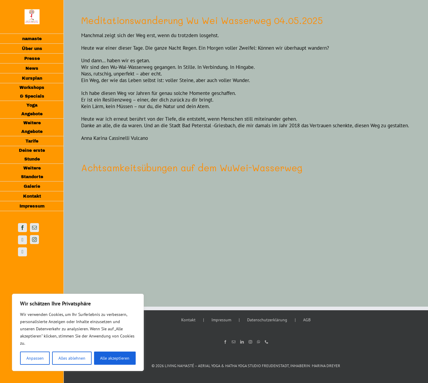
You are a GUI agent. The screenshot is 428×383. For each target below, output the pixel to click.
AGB (307, 320)
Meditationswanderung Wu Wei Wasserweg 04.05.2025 (202, 20)
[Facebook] (225, 342)
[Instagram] (250, 342)
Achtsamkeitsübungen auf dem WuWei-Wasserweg (191, 168)
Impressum (221, 320)
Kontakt (188, 320)
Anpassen (35, 358)
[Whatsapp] (258, 342)
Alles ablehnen (71, 358)
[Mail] (233, 342)
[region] (78, 332)
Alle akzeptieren (114, 358)
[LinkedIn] (242, 342)
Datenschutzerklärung (267, 320)
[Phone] (266, 342)
